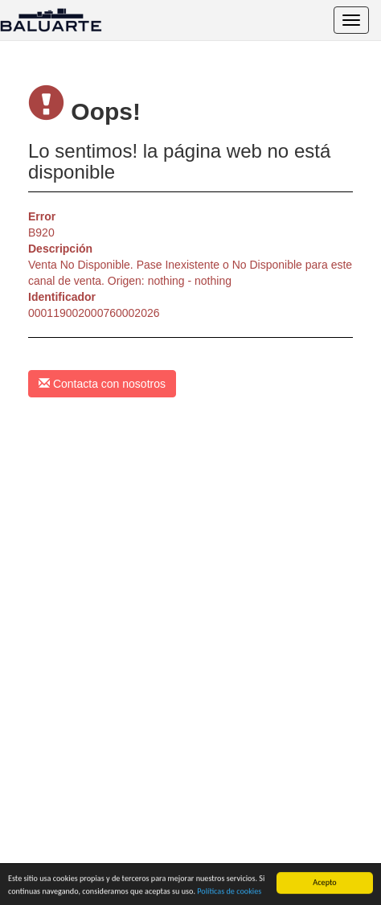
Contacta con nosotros (102, 383)
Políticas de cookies (229, 891)
